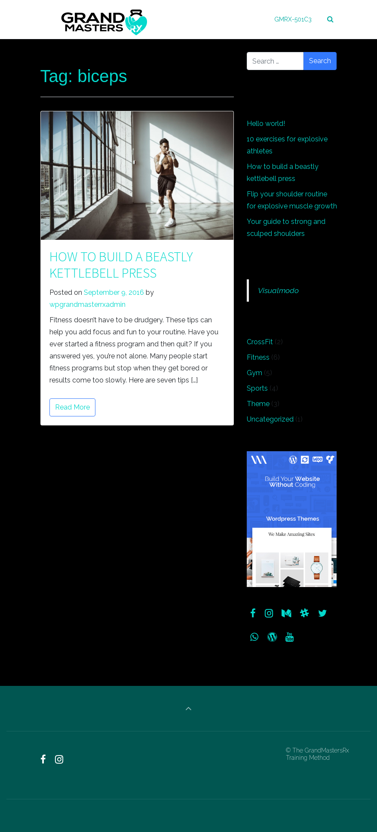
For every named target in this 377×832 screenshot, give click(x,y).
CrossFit (260, 342)
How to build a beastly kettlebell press (121, 264)
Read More (72, 407)
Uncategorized (270, 419)
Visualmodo (278, 290)
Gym (254, 373)
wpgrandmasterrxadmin (87, 304)
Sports (257, 388)
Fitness (258, 357)
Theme (258, 404)
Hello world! (266, 123)
